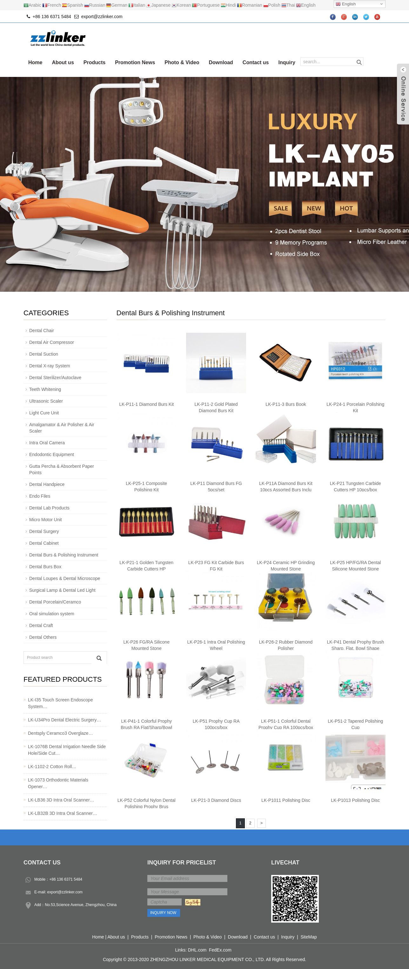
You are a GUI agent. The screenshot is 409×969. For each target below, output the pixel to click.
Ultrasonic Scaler (46, 401)
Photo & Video (181, 62)
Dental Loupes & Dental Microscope (64, 578)
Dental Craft (41, 625)
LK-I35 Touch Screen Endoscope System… (60, 703)
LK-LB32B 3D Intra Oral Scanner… (62, 813)
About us (63, 62)
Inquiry (286, 62)
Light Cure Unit (44, 412)
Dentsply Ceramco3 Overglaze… (60, 733)
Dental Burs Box (45, 566)
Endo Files (39, 496)
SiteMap (308, 936)
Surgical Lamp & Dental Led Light (62, 590)
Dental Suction (43, 354)
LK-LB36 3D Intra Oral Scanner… (61, 799)
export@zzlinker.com (102, 16)
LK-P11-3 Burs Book (285, 404)
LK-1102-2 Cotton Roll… (52, 766)
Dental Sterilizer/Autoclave (55, 377)
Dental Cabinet (44, 543)
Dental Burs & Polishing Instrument (171, 313)
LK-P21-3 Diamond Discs (216, 800)
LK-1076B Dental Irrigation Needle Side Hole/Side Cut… (67, 750)
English (346, 4)
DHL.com (197, 949)
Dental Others (43, 637)
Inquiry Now (163, 913)
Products (94, 62)
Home (35, 62)
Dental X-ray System (49, 365)
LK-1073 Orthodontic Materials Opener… (58, 783)
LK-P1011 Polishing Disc (285, 800)
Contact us (256, 62)
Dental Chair (41, 330)
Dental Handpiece (46, 484)
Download (221, 62)
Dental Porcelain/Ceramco (55, 601)
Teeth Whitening (45, 389)
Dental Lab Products (49, 507)
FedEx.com (220, 949)
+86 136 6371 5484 (65, 879)
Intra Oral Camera (47, 442)
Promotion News (135, 62)
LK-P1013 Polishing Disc (355, 800)
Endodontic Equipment (51, 454)
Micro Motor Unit (45, 519)
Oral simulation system (51, 613)
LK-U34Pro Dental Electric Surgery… (64, 719)
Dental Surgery (44, 531)
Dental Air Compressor (51, 342)
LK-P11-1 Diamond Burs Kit (146, 404)
